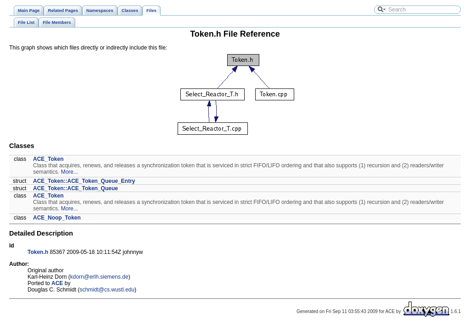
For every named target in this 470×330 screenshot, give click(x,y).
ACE (57, 283)
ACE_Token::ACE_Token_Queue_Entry (84, 181)
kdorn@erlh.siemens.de (99, 277)
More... (69, 172)
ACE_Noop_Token (57, 217)
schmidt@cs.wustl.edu (106, 289)
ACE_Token (48, 159)
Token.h (38, 252)
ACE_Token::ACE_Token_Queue (75, 188)
